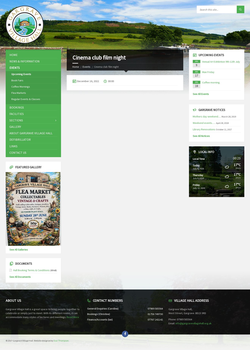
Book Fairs (17, 80)
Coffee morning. (211, 82)
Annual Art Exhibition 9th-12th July (221, 61)
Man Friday (208, 72)
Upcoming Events (21, 74)
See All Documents (20, 277)
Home (75, 66)
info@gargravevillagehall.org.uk (194, 323)
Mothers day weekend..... (207, 116)
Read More (73, 317)
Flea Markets (18, 93)
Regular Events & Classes (25, 99)
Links (13, 146)
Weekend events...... (204, 123)
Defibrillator (20, 139)
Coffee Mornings (20, 86)
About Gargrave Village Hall (31, 133)
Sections (16, 120)
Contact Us (17, 152)
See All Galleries (18, 249)
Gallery (15, 127)
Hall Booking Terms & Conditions (31, 270)
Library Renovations (204, 129)
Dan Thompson (61, 340)
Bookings (16, 107)
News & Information (24, 61)
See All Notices (201, 136)
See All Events (201, 94)
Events (86, 66)
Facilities (16, 114)
